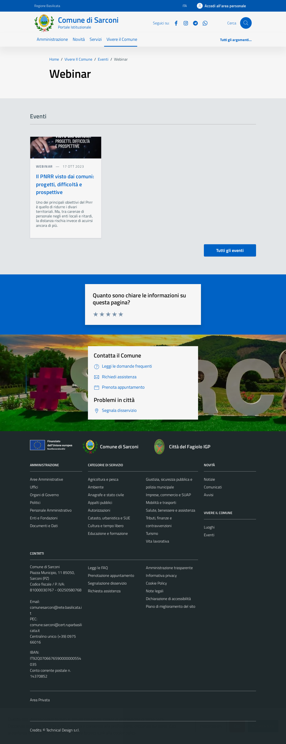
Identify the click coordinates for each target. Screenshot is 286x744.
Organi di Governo (44, 495)
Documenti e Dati (44, 526)
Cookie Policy (156, 583)
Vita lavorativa (157, 541)
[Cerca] (246, 23)
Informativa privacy (161, 575)
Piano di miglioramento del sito (170, 606)
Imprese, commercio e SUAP (168, 495)
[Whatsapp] (203, 23)
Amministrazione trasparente (169, 568)
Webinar (45, 166)
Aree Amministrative (46, 479)
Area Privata (40, 700)
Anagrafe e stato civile (106, 495)
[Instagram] (184, 23)
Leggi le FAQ (98, 568)
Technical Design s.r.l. (62, 730)
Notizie (209, 479)
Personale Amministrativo (51, 510)
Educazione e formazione (108, 533)
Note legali (154, 591)
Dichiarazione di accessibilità (168, 598)
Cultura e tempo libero (105, 526)
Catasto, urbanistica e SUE (109, 518)
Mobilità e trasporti (161, 502)
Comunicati (213, 487)
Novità (79, 39)
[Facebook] (174, 23)
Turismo (152, 533)
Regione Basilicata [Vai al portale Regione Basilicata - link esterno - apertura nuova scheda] (47, 5)
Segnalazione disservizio (107, 583)
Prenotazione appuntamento (111, 575)
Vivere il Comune (122, 39)
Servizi (96, 39)
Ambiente (96, 487)
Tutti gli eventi (230, 250)
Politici (35, 502)
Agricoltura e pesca (103, 479)
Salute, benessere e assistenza (170, 510)
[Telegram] (193, 23)
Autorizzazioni (99, 510)
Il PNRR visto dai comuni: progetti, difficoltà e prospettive (65, 184)
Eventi (209, 535)
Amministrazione (52, 39)
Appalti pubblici (100, 502)
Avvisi (208, 495)
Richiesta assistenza (104, 591)
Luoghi (209, 527)
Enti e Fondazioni (43, 518)
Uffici (34, 487)
